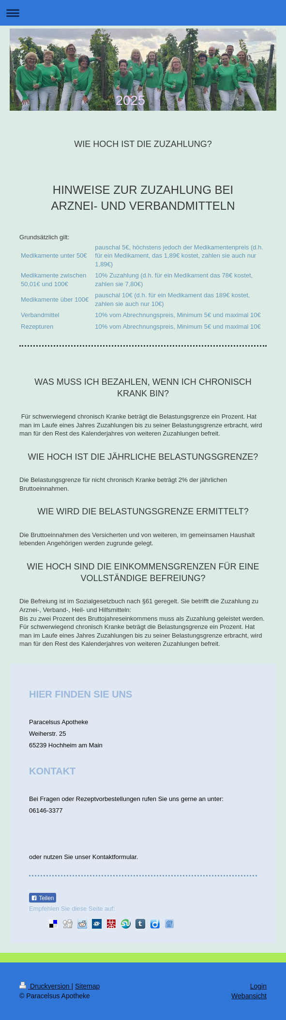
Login (258, 986)
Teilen (42, 898)
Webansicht (249, 996)
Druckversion (45, 986)
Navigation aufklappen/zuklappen (143, 12)
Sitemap (87, 986)
